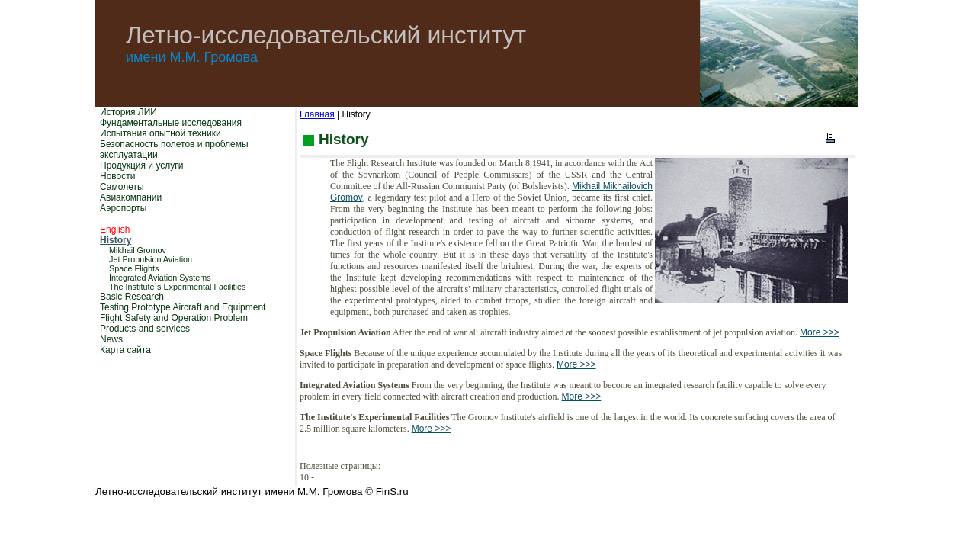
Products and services (145, 328)
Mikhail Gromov (137, 250)
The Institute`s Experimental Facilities (177, 286)
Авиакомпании (131, 197)
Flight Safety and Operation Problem (174, 318)
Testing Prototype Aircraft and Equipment (182, 307)
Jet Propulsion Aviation (150, 259)
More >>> (819, 332)
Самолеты (122, 186)
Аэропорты (123, 208)
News (111, 339)
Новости (117, 176)
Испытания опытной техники (160, 133)
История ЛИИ (128, 112)
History (115, 240)
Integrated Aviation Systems (160, 277)
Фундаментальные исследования (171, 122)
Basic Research (132, 296)
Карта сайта (125, 350)
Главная (317, 114)
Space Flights (134, 268)
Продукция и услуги (141, 165)
